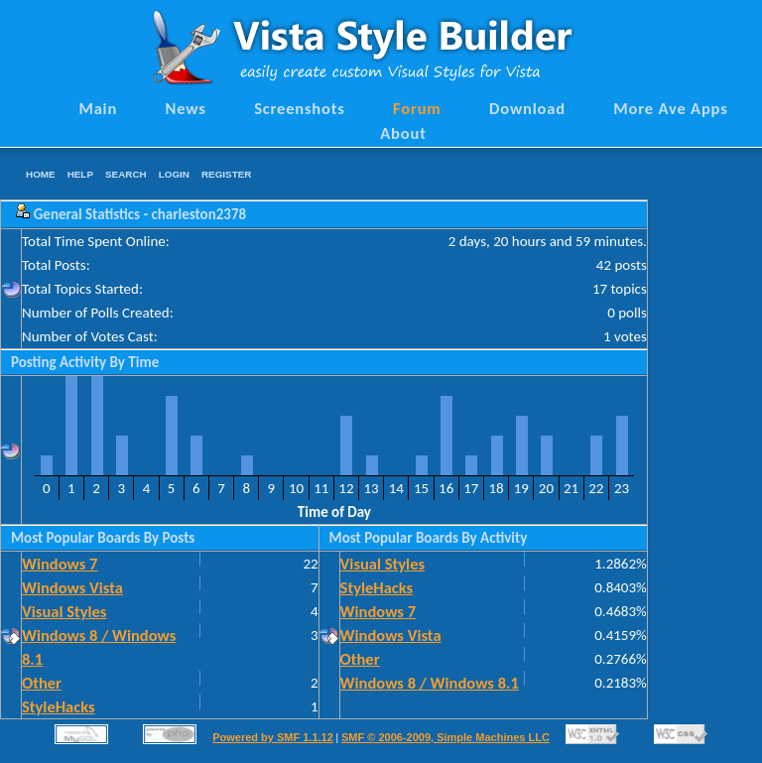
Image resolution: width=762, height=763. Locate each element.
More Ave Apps (670, 108)
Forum (417, 108)
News (186, 108)
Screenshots (299, 108)
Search (126, 174)
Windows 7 (59, 563)
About (403, 133)
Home (41, 174)
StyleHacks (58, 706)
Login (174, 174)
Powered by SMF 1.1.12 (272, 737)
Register (226, 174)
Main (97, 108)
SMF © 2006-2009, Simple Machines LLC (445, 737)
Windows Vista (72, 587)
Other (42, 683)
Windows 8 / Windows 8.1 (429, 683)
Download (527, 108)
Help (80, 174)
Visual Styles (64, 611)
